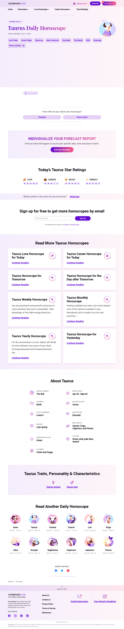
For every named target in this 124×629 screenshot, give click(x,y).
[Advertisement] (62, 65)
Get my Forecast (62, 149)
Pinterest (68, 570)
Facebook (56, 570)
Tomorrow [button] (39, 40)
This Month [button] (78, 40)
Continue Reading (20, 262)
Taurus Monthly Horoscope (77, 299)
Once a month (82, 117)
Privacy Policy (75, 224)
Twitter (62, 571)
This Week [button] (66, 40)
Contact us (46, 599)
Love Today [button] (13, 40)
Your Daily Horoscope (17, 596)
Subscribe (95, 3)
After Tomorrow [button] (52, 40)
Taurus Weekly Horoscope (29, 299)
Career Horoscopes (62, 9)
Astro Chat (108, 3)
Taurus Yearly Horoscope (29, 336)
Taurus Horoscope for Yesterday (81, 336)
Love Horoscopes (40, 9)
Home (10, 9)
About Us (45, 595)
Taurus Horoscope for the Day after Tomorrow (84, 277)
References (46, 612)
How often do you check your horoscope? (62, 111)
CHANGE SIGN (16, 22)
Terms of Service (48, 608)
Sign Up (83, 218)
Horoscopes (22, 9)
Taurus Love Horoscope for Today (28, 255)
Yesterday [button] (97, 40)
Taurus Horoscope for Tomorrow (26, 277)
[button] (62, 588)
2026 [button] (88, 40)
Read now (74, 196)
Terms (66, 224)
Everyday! (42, 117)
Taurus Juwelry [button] (17, 45)
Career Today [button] (26, 40)
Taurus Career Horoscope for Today (84, 255)
